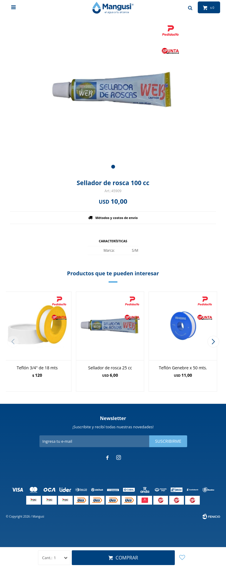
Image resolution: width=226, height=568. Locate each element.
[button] (113, 167)
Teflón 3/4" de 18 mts (37, 368)
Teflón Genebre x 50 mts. (183, 368)
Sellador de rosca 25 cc (110, 368)
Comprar (127, 557)
